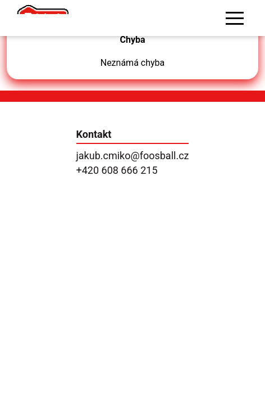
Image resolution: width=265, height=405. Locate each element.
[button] (234, 18)
